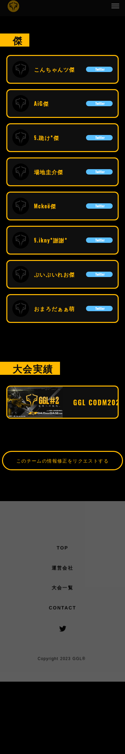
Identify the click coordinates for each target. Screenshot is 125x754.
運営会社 (62, 569)
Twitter (99, 69)
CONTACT (62, 609)
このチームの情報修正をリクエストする (62, 460)
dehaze (116, 5)
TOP (62, 549)
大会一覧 (62, 589)
